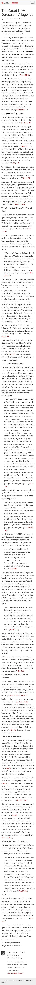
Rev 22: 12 (15, 815)
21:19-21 (22, 695)
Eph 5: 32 (11, 354)
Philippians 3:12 (21, 110)
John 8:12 (24, 146)
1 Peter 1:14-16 (24, 75)
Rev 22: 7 (5, 783)
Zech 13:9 (13, 569)
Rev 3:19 (21, 671)
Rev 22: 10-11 (22, 800)
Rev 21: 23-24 (26, 123)
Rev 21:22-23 (20, 204)
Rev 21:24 (26, 178)
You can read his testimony (15, 973)
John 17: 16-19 (7, 838)
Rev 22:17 (9, 768)
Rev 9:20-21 (14, 630)
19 (17, 695)
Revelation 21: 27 (22, 702)
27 (27, 695)
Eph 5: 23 (5, 336)
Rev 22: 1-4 (23, 891)
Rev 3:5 (12, 695)
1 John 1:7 (15, 163)
